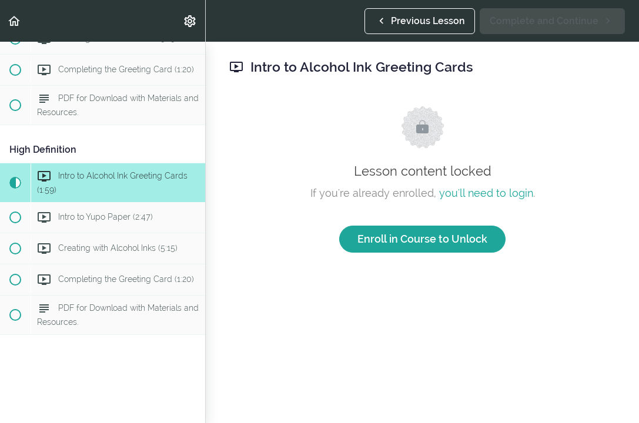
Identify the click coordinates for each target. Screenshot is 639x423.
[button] (14, 21)
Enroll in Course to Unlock (422, 239)
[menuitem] (190, 21)
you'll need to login (486, 193)
